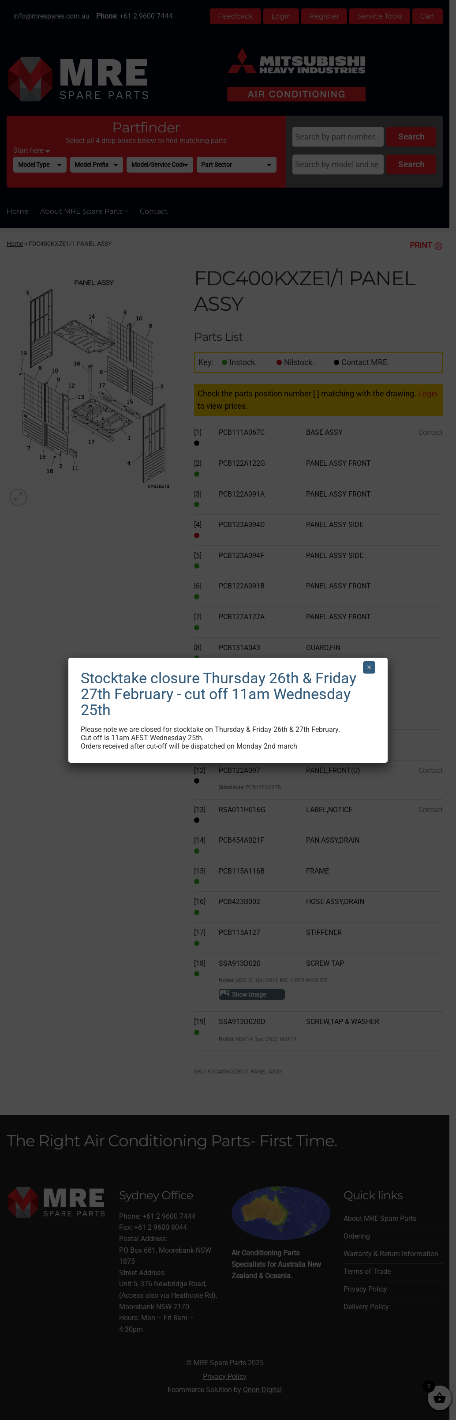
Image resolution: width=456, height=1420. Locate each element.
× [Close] (368, 667)
